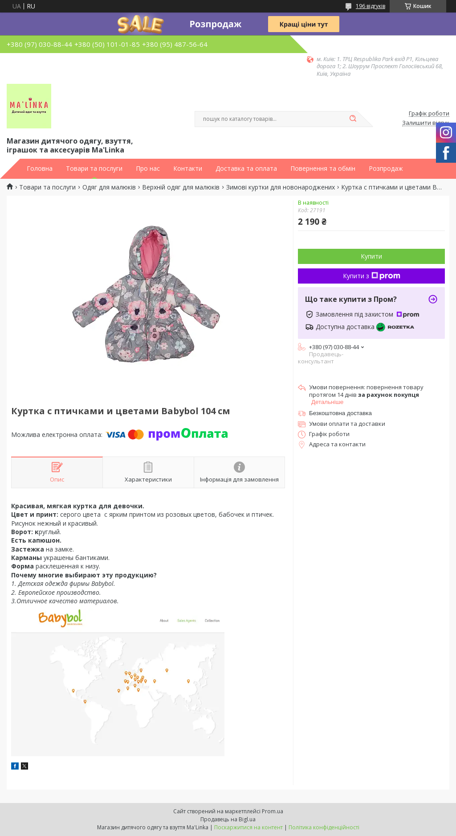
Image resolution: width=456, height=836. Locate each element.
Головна (40, 168)
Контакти (187, 168)
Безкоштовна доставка (340, 413)
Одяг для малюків (109, 187)
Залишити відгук (425, 123)
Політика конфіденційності (324, 827)
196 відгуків (370, 6)
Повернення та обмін (322, 168)
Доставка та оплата (246, 168)
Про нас (148, 168)
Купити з (371, 276)
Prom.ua (272, 811)
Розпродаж (386, 168)
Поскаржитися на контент (248, 827)
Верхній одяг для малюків (181, 187)
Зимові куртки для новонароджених (280, 187)
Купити (371, 256)
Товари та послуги (94, 168)
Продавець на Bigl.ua (228, 819)
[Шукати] (353, 119)
